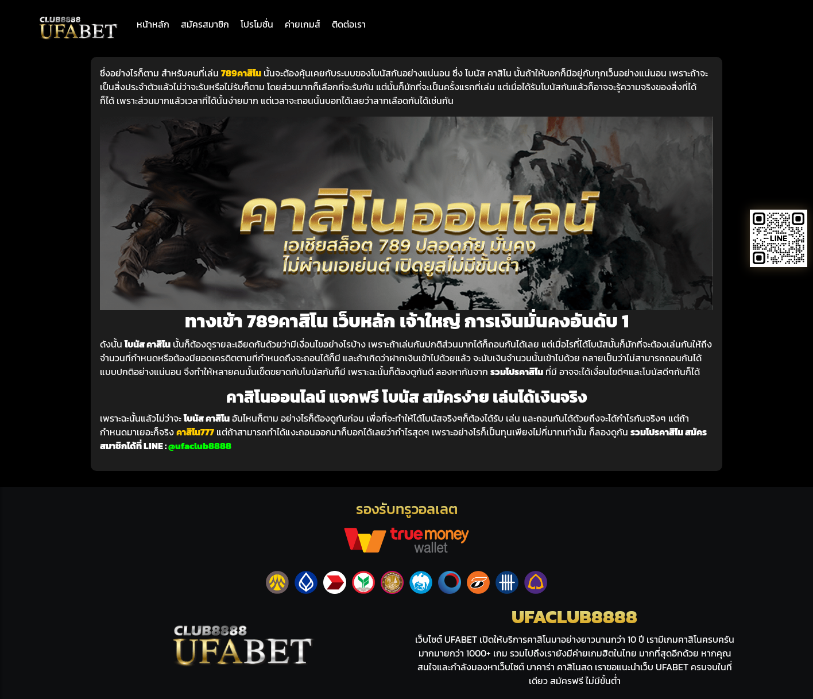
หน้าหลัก (153, 24)
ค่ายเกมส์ (302, 24)
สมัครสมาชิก (205, 24)
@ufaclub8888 (199, 446)
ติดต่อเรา (349, 24)
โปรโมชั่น (257, 24)
